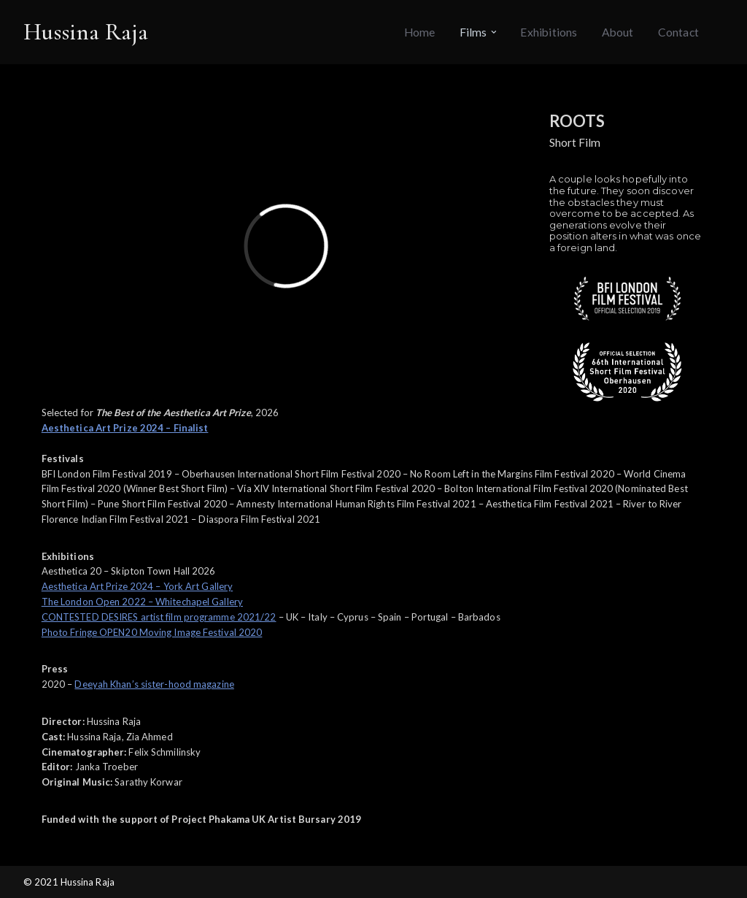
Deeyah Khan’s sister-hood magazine (153, 684)
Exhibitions (548, 32)
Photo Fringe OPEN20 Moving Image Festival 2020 (152, 632)
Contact (678, 32)
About (618, 32)
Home (420, 32)
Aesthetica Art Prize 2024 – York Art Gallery (137, 586)
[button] (494, 32)
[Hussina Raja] (85, 32)
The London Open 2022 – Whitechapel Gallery (142, 601)
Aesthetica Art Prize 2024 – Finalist (125, 428)
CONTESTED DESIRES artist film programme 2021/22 (159, 617)
